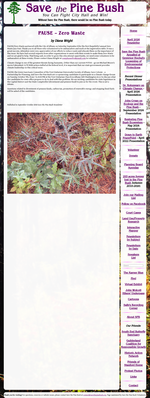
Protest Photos (133, 370)
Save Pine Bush (75, 8)
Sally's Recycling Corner (133, 306)
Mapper (133, 230)
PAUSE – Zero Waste (61, 33)
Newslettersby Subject (133, 238)
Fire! (133, 278)
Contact (133, 385)
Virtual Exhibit (133, 284)
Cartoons (133, 299)
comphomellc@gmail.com (74, 58)
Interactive (133, 227)
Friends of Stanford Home (133, 363)
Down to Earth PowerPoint (132, 136)
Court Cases (133, 212)
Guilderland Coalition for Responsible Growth (133, 344)
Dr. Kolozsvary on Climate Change (133, 87)
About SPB (133, 317)
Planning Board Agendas (133, 166)
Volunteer (133, 149)
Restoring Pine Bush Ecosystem (133, 121)
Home (133, 30)
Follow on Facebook (133, 203)
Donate (133, 155)
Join (126, 194)
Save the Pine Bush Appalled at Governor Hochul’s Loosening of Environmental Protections (133, 59)
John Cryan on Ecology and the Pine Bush (133, 104)
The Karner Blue (133, 272)
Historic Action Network (133, 354)
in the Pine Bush (134, 179)
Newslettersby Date (133, 247)
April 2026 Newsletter (133, 41)
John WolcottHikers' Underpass (133, 291)
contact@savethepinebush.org (94, 395)
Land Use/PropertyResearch (133, 220)
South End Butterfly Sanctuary (133, 333)
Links (133, 376)
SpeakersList (133, 256)
